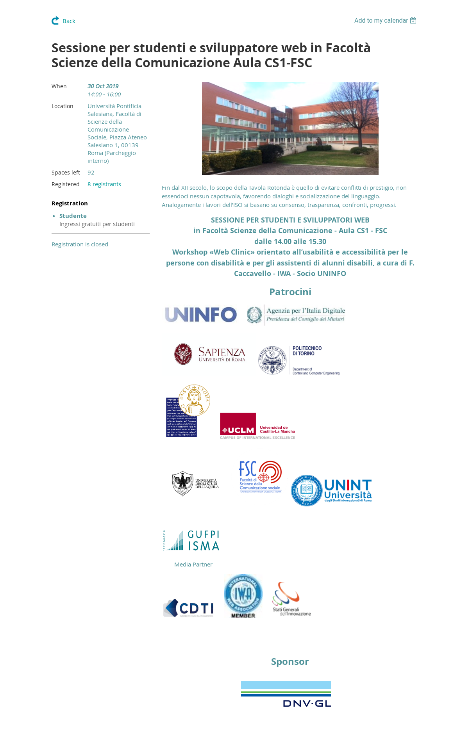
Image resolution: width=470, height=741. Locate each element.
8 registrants (104, 184)
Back (69, 21)
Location (62, 106)
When (59, 86)
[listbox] (386, 20)
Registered (66, 184)
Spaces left (66, 172)
